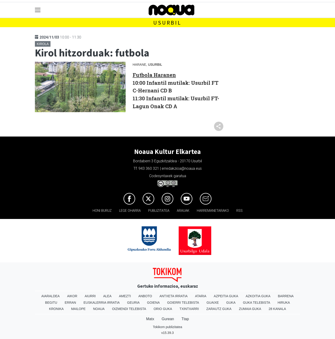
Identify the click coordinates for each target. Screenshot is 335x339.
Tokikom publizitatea (167, 327)
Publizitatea (158, 211)
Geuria (133, 302)
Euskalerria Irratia (102, 302)
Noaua (99, 309)
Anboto (145, 296)
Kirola (43, 44)
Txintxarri (189, 309)
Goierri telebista (183, 302)
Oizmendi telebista (129, 309)
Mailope (78, 309)
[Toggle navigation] (38, 10)
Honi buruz (102, 211)
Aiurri (90, 296)
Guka (231, 302)
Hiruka (284, 302)
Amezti (125, 296)
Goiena (153, 302)
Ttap (185, 319)
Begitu (51, 302)
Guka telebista (256, 302)
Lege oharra (130, 211)
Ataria (200, 296)
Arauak (183, 211)
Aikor (72, 296)
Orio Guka (163, 309)
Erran (70, 302)
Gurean (168, 319)
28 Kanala (277, 309)
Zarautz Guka (218, 309)
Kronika (56, 309)
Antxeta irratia (174, 296)
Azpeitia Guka (226, 296)
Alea (107, 296)
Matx (150, 319)
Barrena (286, 296)
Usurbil (167, 22)
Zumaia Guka (250, 309)
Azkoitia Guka (258, 296)
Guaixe (213, 302)
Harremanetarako (213, 211)
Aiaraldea (50, 296)
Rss (239, 211)
